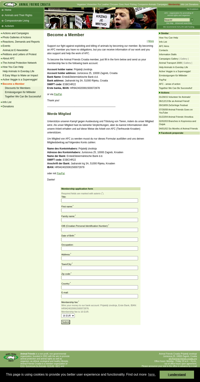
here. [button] (152, 374)
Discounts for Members (17, 88)
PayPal (58, 94)
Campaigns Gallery (168, 58)
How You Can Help (13, 67)
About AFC (9, 58)
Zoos (121, 4)
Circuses (114, 4)
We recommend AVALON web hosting (178, 27)
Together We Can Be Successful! (23, 96)
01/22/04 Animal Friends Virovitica (176, 117)
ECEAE (50, 366)
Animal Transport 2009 (170, 63)
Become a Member (14, 83)
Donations (193, 4)
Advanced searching (183, 23)
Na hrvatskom (192, 9)
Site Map (169, 23)
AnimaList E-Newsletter (15, 50)
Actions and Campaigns (16, 33)
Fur (99, 4)
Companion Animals (147, 4)
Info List (184, 4)
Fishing (133, 4)
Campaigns (162, 4)
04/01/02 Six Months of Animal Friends (178, 128)
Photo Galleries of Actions (17, 37)
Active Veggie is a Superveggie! (20, 79)
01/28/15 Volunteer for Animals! (175, 97)
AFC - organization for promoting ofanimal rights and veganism (178, 14)
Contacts (163, 50)
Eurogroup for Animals (36, 366)
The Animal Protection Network (20, 62)
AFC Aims (164, 46)
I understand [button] (177, 374)
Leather (105, 4)
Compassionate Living (17, 20)
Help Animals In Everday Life (18, 71)
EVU (22, 366)
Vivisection (92, 4)
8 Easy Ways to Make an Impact (20, 75)
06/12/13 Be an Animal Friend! (174, 101)
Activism (9, 26)
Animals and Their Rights (18, 15)
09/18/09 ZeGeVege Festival (173, 105)
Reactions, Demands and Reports (21, 41)
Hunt (127, 4)
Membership (174, 4)
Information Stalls (168, 54)
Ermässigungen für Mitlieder (20, 92)
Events (6, 45)
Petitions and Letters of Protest (19, 54)
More (151, 41)
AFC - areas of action (169, 84)
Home (8, 9)
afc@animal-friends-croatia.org (183, 359)
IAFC (57, 366)
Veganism (81, 4)
